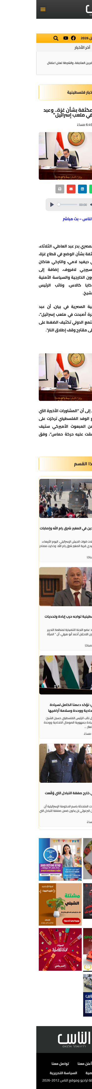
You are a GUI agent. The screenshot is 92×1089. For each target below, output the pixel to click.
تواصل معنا (24, 1063)
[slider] (31, 204)
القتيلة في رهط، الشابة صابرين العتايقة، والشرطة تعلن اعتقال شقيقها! (49, 65)
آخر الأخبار (46, 47)
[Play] (16, 204)
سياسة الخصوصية (63, 1073)
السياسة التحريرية (27, 1073)
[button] (6, 9)
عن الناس (71, 1063)
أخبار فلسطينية (44, 92)
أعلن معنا (48, 1063)
